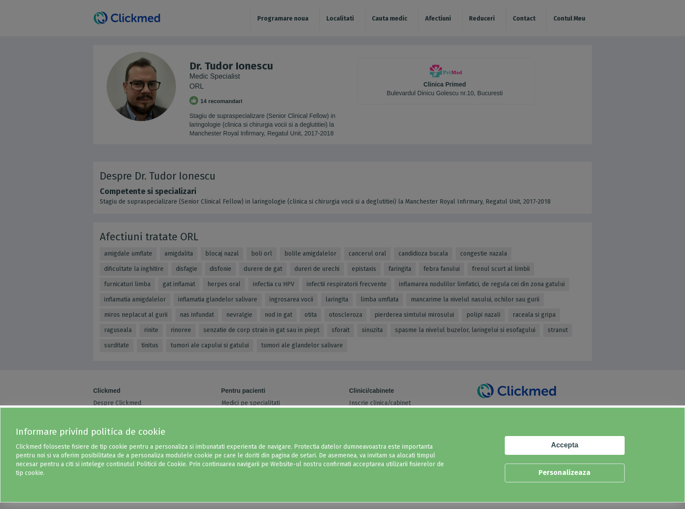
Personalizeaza (564, 472)
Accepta (564, 445)
